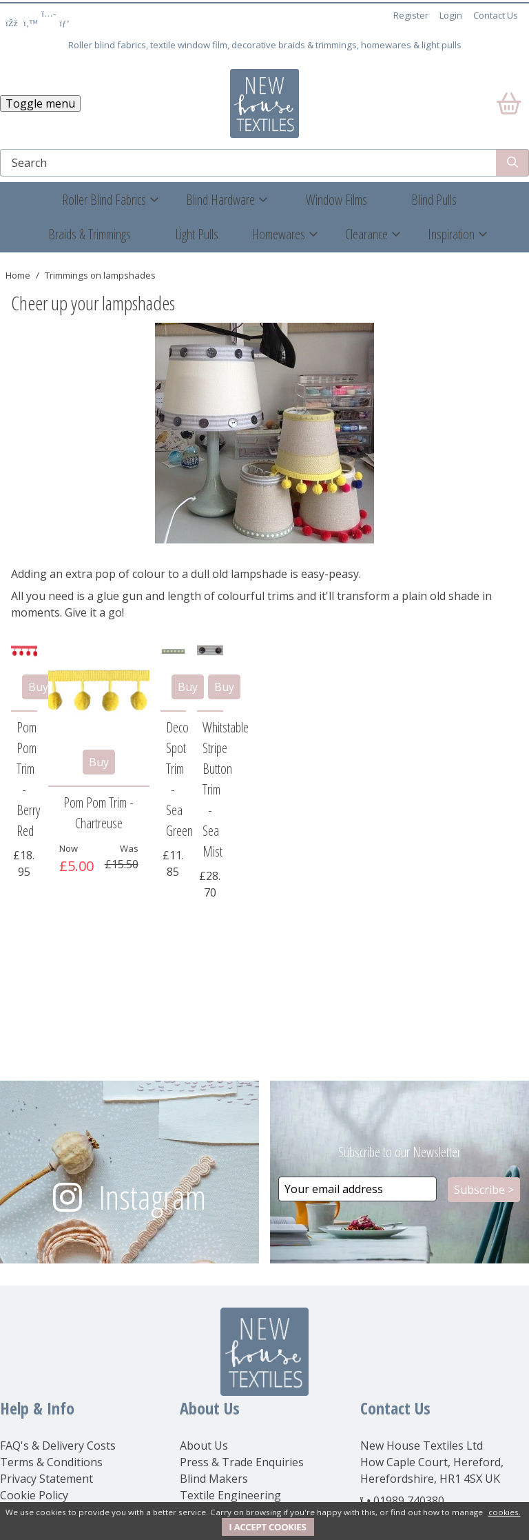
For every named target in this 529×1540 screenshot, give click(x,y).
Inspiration (451, 234)
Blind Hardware (220, 199)
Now (68, 848)
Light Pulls (196, 234)
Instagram (152, 1196)
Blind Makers (214, 1478)
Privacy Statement (46, 1478)
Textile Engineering (230, 1495)
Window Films (336, 199)
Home (18, 275)
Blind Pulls (434, 199)
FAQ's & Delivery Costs (58, 1445)
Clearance (366, 234)
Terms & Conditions (51, 1462)
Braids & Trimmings (89, 234)
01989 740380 (408, 1500)
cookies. (504, 1512)
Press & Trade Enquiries (242, 1462)
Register (410, 15)
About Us (204, 1445)
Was (129, 848)
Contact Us (495, 15)
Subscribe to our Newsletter (399, 1152)
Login (450, 15)
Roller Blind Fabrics (104, 199)
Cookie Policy (34, 1495)
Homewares (278, 234)
